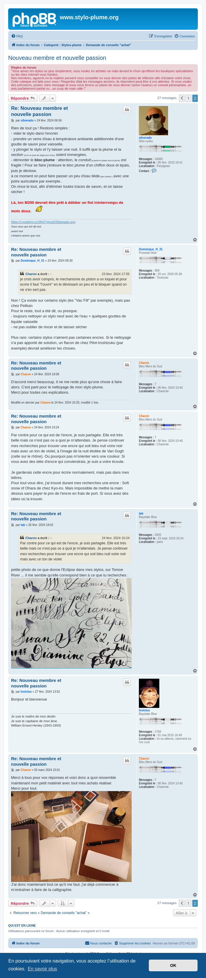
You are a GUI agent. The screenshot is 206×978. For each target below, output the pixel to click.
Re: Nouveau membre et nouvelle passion (39, 111)
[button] (182, 98)
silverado (145, 137)
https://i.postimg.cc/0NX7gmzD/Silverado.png (43, 222)
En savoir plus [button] (42, 968)
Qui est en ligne (22, 925)
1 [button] (188, 98)
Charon (31, 274)
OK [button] (173, 965)
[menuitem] (17, 36)
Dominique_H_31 (151, 249)
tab (141, 513)
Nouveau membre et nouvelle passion (57, 58)
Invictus (144, 710)
